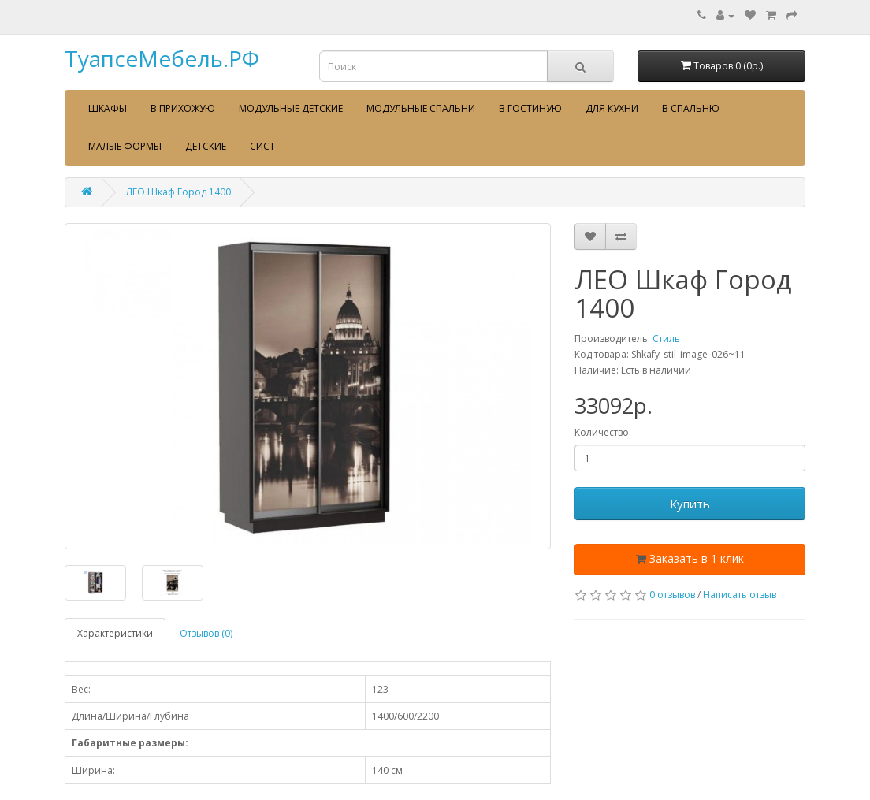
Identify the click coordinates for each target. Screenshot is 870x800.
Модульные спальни (420, 108)
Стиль (666, 338)
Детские (205, 146)
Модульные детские (291, 108)
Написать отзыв (739, 594)
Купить (690, 504)
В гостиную (530, 108)
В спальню (690, 108)
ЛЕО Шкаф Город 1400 (178, 192)
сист (262, 146)
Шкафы (107, 108)
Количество (601, 432)
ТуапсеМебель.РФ (162, 58)
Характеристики (115, 633)
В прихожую (183, 108)
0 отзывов (672, 594)
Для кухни (612, 108)
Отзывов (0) (206, 633)
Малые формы (125, 146)
